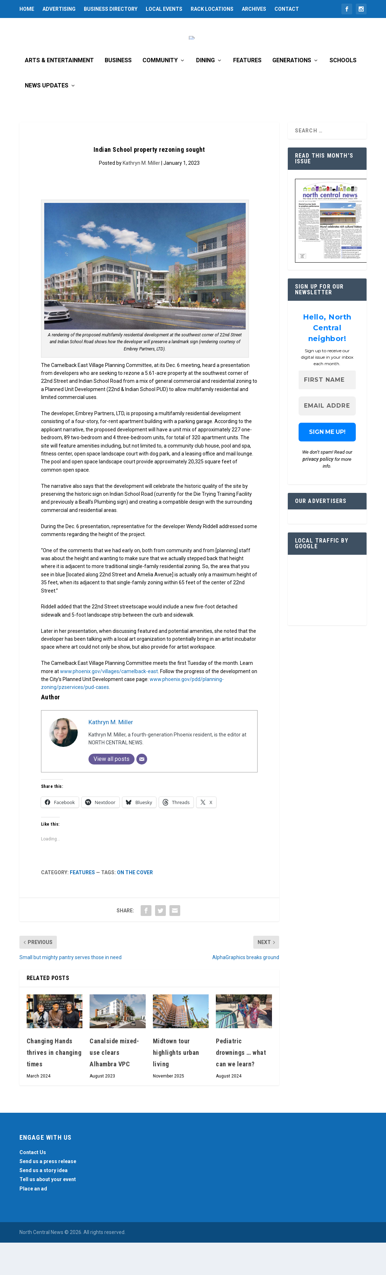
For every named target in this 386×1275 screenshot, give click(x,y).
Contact (286, 9)
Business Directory (110, 9)
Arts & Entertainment (59, 93)
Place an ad (33, 1221)
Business (118, 93)
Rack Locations (212, 9)
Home (26, 9)
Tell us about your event (47, 1212)
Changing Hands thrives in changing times (54, 1085)
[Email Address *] (327, 438)
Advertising (59, 9)
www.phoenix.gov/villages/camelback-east (109, 704)
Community (160, 93)
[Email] (141, 791)
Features (247, 93)
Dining (205, 93)
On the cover (135, 905)
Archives (254, 9)
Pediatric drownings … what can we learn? (241, 1085)
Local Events (164, 9)
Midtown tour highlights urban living (176, 1085)
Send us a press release (47, 1194)
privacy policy (318, 491)
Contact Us (32, 1185)
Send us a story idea (43, 1203)
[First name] (327, 412)
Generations (291, 93)
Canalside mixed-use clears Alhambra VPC (114, 1085)
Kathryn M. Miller (141, 195)
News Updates (46, 118)
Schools (343, 93)
